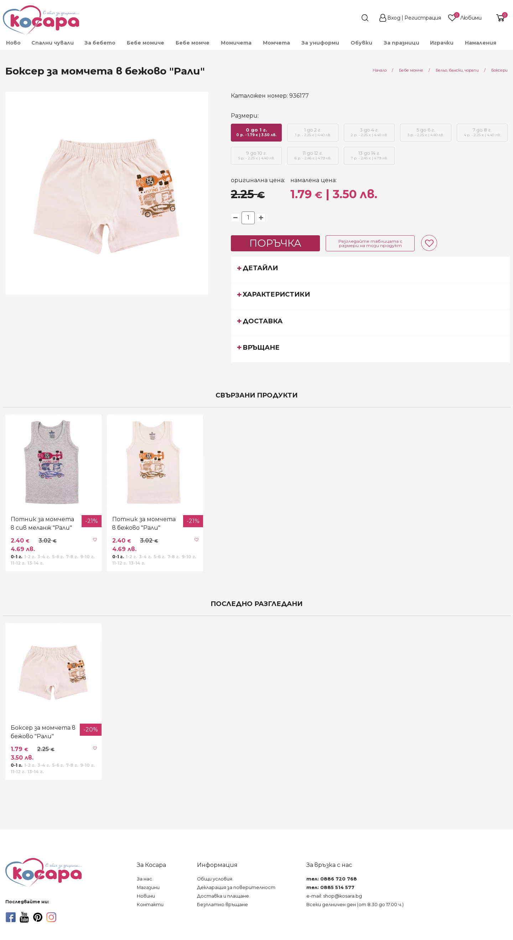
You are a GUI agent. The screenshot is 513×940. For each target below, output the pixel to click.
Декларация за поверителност (236, 887)
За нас (144, 879)
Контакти (150, 904)
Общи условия (214, 879)
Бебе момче (192, 43)
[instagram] (51, 917)
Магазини (148, 887)
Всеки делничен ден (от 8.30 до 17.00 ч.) (355, 904)
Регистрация (422, 17)
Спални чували (52, 43)
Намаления (480, 43)
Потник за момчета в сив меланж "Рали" (42, 523)
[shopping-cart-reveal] (498, 18)
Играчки (442, 43)
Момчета (276, 43)
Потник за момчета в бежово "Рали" (144, 523)
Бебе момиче (145, 43)
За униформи (320, 43)
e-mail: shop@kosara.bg (334, 896)
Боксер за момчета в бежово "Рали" (43, 732)
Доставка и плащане (223, 896)
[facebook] (10, 917)
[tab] (370, 269)
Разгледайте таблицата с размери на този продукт (370, 243)
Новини (146, 896)
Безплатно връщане (222, 904)
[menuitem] (13, 42)
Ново (13, 43)
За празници (401, 43)
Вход (393, 17)
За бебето (99, 43)
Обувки (361, 43)
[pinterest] (37, 917)
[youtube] (24, 917)
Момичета (236, 43)
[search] (352, 18)
